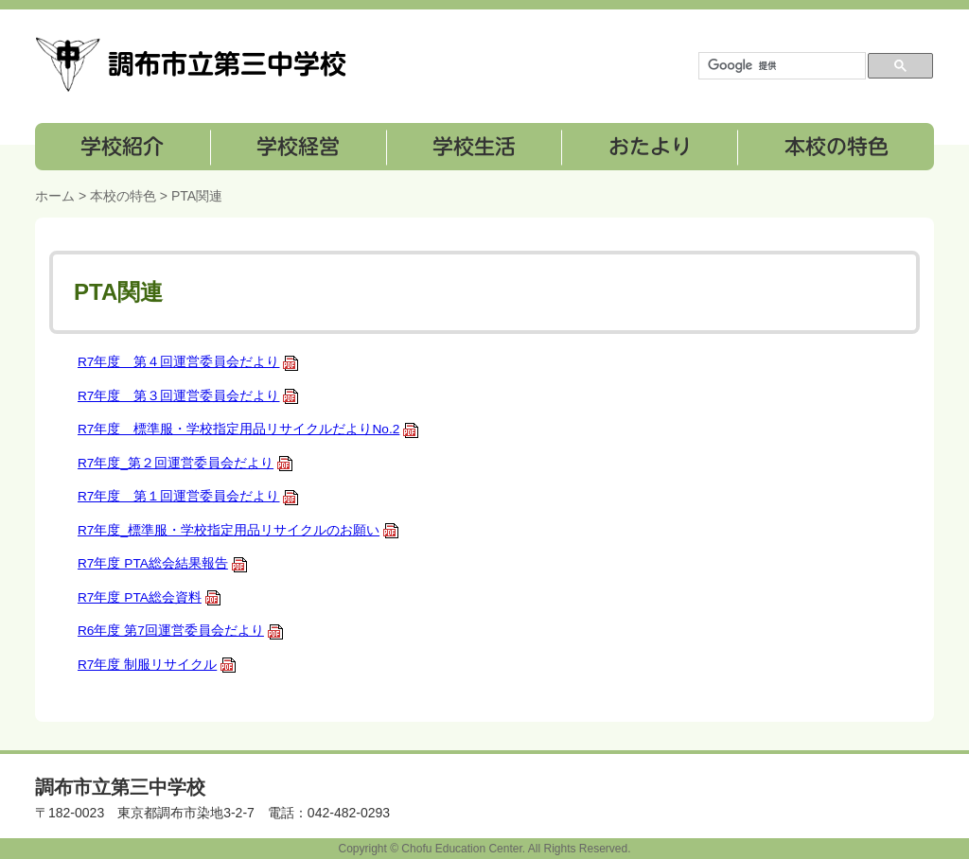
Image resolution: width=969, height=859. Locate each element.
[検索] (780, 66)
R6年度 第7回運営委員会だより (181, 630)
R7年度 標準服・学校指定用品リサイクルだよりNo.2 (248, 429)
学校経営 (297, 146)
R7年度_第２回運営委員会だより (185, 463)
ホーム (55, 195)
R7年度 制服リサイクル (157, 664)
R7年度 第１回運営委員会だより (188, 496)
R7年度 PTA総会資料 (149, 597)
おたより (647, 146)
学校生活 (472, 146)
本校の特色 (834, 146)
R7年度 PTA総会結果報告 (163, 563)
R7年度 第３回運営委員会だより (188, 396)
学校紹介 (122, 146)
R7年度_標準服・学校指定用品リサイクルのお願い (238, 530)
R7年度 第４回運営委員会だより (188, 362)
